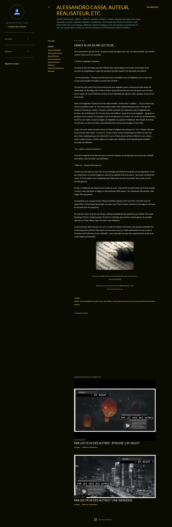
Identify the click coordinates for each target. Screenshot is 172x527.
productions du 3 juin (17, 22)
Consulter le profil (17, 27)
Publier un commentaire (89, 447)
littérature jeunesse (56, 68)
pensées (51, 71)
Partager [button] (51, 41)
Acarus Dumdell (54, 50)
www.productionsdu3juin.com (115, 289)
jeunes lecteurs (54, 62)
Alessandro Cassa (55, 53)
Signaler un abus (12, 63)
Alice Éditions (53, 56)
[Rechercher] (152, 7)
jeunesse (51, 65)
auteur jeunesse (54, 59)
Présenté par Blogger (103, 519)
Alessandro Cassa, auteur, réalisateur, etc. (92, 10)
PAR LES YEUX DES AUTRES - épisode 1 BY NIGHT (107, 443)
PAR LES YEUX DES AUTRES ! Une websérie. (103, 500)
